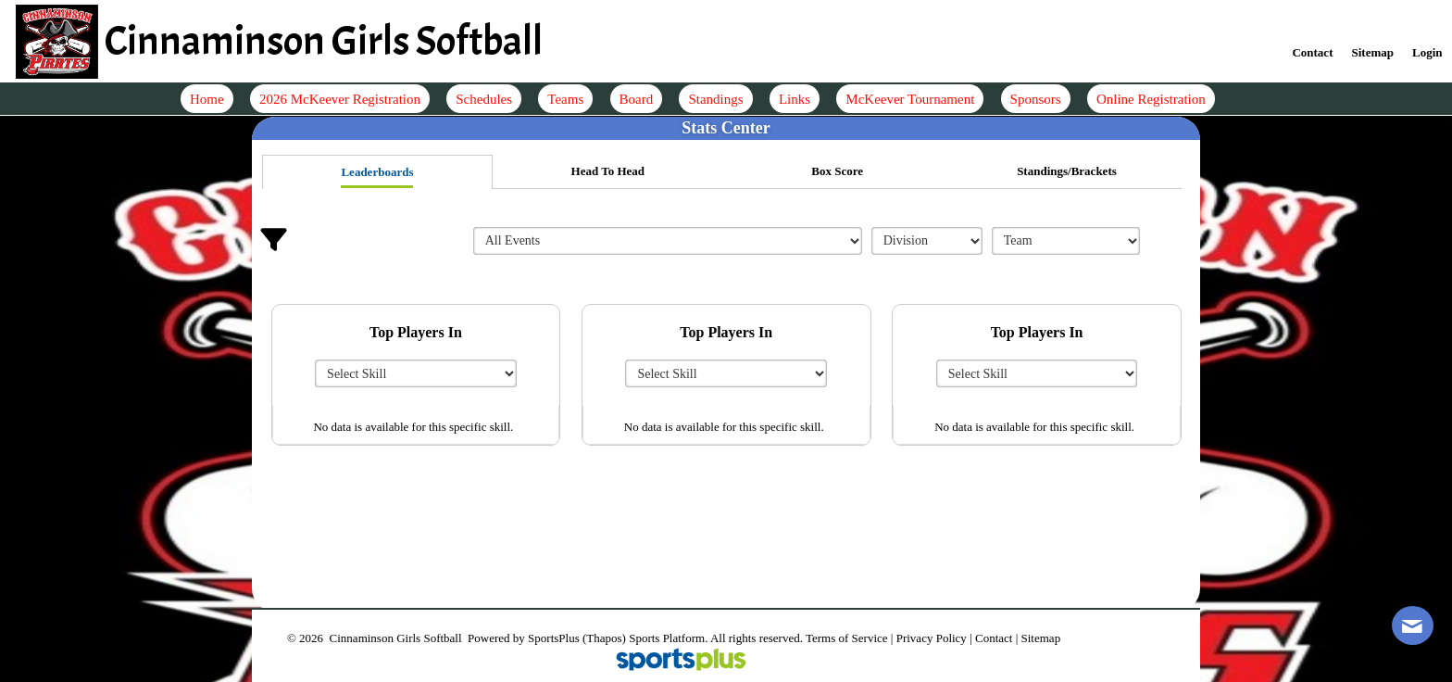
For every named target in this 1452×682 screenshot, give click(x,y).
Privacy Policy (931, 638)
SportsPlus (554, 638)
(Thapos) (604, 638)
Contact (993, 638)
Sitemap (1041, 638)
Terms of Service (847, 638)
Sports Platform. (668, 638)
